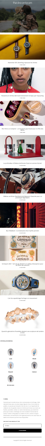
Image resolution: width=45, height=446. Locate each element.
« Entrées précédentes (6, 341)
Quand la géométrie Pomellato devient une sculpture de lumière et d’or (23, 332)
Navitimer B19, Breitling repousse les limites (22, 62)
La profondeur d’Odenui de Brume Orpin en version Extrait (22, 163)
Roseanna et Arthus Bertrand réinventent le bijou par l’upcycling (22, 96)
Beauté (10, 372)
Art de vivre (10, 385)
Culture (34, 372)
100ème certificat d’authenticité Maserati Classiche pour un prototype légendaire (22, 197)
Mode (34, 359)
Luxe (10, 359)
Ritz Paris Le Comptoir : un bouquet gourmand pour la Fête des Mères (22, 129)
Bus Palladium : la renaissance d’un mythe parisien (22, 231)
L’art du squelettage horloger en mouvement (22, 298)
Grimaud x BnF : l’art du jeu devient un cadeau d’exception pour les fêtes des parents (22, 264)
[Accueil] (22, 5)
